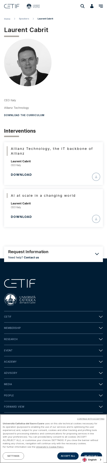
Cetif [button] (53, 317)
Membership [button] (53, 328)
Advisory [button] (53, 373)
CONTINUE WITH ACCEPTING (90, 420)
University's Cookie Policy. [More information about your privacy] (50, 447)
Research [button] (53, 339)
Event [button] (53, 350)
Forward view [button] (53, 407)
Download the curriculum (24, 115)
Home (7, 19)
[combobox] (92, 459)
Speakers (24, 18)
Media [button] (53, 384)
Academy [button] (53, 362)
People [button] (53, 395)
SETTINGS (13, 457)
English (90, 460)
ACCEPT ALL (68, 457)
